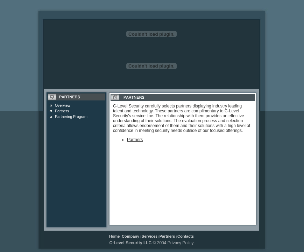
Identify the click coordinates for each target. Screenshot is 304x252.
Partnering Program (71, 116)
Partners (62, 111)
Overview (62, 105)
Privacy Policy (181, 242)
